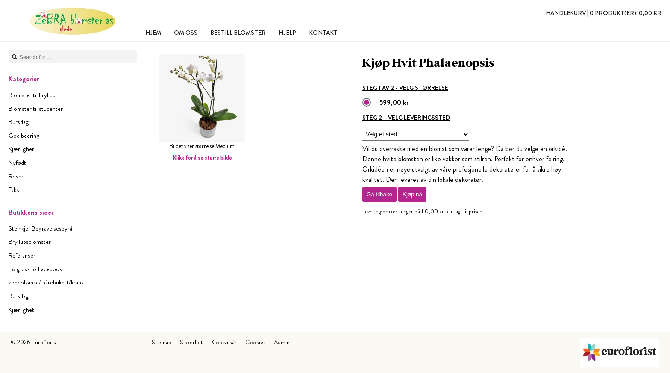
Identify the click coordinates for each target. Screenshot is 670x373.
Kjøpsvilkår (224, 342)
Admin (282, 342)
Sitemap (161, 342)
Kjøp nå (412, 194)
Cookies (255, 342)
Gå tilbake (379, 194)
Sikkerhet (191, 342)
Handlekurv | (603, 13)
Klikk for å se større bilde (202, 158)
